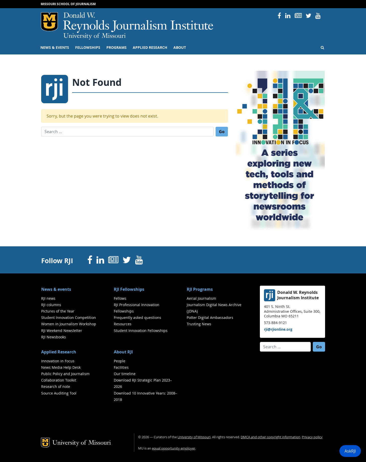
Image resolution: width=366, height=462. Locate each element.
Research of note (55, 386)
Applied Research (150, 47)
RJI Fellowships (129, 289)
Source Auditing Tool (58, 393)
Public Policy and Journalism (65, 373)
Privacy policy (312, 437)
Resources (122, 323)
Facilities (121, 367)
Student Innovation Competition (68, 317)
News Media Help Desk (61, 367)
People (119, 361)
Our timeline (125, 373)
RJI (138, 22)
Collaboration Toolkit (58, 380)
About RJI (123, 352)
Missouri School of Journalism (68, 4)
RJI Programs (200, 289)
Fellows (120, 298)
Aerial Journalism (201, 298)
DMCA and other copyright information (270, 437)
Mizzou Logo (49, 21)
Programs (116, 47)
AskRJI (350, 451)
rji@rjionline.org (278, 329)
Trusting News (199, 323)
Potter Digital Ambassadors (210, 317)
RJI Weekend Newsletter (61, 330)
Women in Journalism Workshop (68, 323)
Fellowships (87, 47)
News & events (54, 47)
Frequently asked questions (137, 317)
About (179, 47)
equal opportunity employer (173, 448)
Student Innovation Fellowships (141, 330)
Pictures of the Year (57, 311)
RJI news (48, 298)
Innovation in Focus (57, 361)
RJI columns (51, 304)
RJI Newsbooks (53, 336)
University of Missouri (94, 36)
